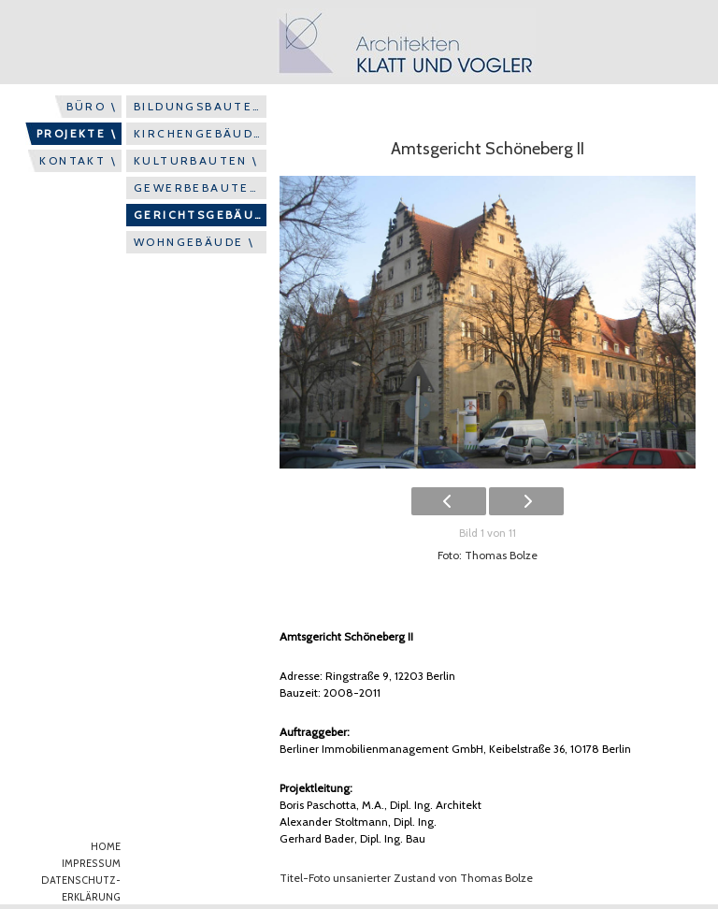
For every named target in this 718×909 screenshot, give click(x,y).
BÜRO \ (91, 106)
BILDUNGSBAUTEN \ (200, 106)
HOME (106, 847)
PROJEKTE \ (76, 133)
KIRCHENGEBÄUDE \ (200, 133)
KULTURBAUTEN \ (196, 160)
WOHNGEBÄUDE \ (194, 242)
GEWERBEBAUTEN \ (200, 187)
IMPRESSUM (91, 864)
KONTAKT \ (78, 160)
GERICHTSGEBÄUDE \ (200, 215)
